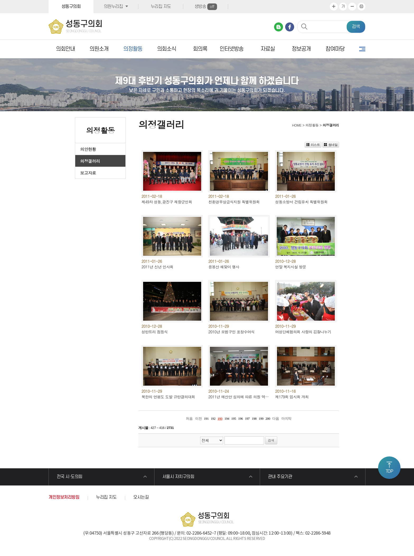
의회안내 (65, 49)
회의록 (200, 49)
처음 (189, 418)
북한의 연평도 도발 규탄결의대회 (168, 396)
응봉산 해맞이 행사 (223, 266)
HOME (296, 125)
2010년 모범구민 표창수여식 (231, 331)
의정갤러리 (90, 161)
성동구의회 (71, 6)
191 (206, 418)
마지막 (286, 418)
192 (213, 418)
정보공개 (301, 49)
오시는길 (141, 497)
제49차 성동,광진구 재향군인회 (167, 201)
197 (247, 418)
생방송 (206, 6)
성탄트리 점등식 (155, 331)
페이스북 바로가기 (289, 26)
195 (233, 418)
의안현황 (88, 149)
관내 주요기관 (280, 476)
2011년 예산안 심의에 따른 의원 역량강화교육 (245, 396)
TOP (389, 471)
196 (240, 418)
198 (254, 418)
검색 (356, 26)
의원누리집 (113, 6)
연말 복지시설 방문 (290, 266)
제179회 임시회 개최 (292, 396)
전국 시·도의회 (69, 476)
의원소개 (99, 49)
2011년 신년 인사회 (157, 266)
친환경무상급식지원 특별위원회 (234, 201)
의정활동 (132, 49)
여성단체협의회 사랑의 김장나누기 (303, 331)
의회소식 (166, 49)
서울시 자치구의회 (178, 476)
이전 (198, 418)
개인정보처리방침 (64, 497)
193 (220, 418)
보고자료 (88, 173)
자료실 (268, 49)
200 (267, 418)
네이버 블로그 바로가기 (278, 26)
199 (260, 418)
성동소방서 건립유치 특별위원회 (301, 201)
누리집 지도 (161, 6)
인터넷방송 (231, 49)
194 (226, 418)
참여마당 (335, 49)
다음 (275, 418)
